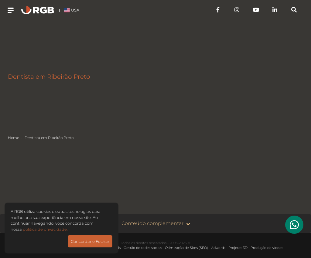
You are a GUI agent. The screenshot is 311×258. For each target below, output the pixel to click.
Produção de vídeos (267, 248)
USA (71, 10)
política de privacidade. (45, 229)
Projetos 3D (238, 248)
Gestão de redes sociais (143, 248)
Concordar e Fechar (90, 241)
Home (13, 137)
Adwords (218, 248)
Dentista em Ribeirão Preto (49, 137)
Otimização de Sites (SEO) (186, 248)
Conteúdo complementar (155, 223)
